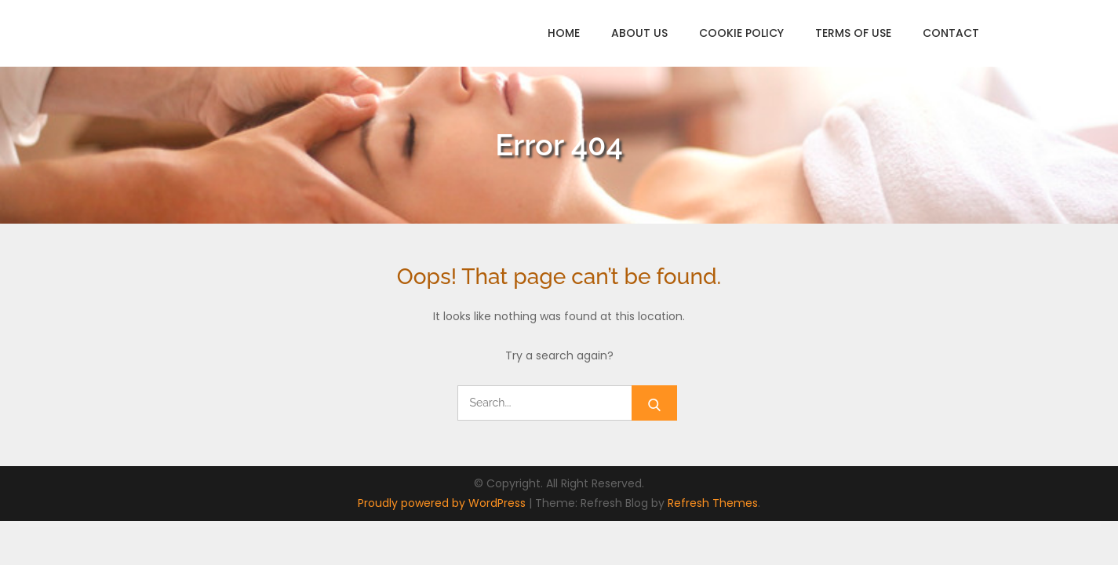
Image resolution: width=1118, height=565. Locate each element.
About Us (639, 33)
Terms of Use (853, 33)
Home (564, 33)
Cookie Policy (741, 33)
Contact (951, 33)
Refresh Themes (713, 503)
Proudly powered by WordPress (443, 503)
